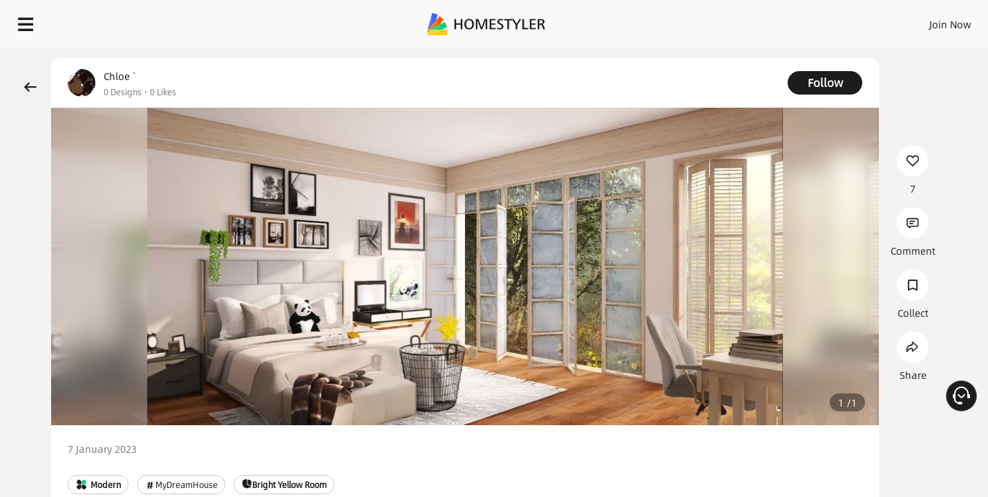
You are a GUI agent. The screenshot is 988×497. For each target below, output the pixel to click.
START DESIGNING (919, 20)
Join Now (784, 20)
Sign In (732, 20)
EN (832, 20)
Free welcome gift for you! (700, 58)
